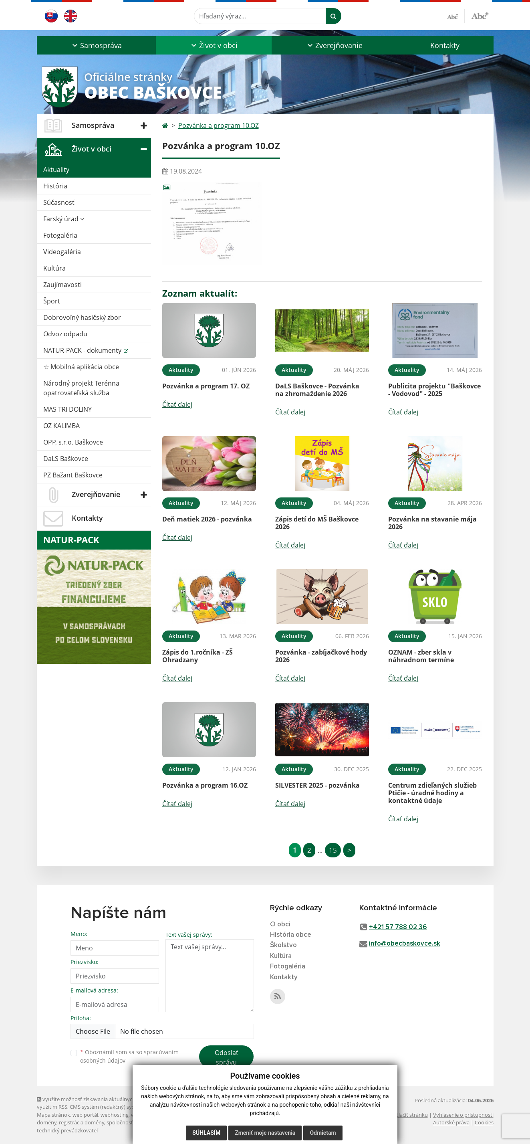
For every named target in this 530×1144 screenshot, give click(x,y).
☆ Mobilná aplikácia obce (81, 366)
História (55, 186)
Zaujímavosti (62, 284)
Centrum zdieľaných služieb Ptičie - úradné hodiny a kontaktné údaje (432, 793)
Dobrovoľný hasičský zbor (82, 317)
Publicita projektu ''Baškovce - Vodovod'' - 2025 (434, 390)
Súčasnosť (59, 202)
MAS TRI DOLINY (67, 409)
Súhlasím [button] (206, 1133)
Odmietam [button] (323, 1133)
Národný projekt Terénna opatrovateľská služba (81, 388)
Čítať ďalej (177, 404)
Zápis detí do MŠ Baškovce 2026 (317, 523)
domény (46, 1122)
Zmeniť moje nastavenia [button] (265, 1133)
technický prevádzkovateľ (67, 1130)
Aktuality (56, 169)
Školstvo (283, 945)
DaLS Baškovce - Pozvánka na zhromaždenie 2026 (317, 390)
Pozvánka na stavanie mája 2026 (432, 523)
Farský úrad (63, 218)
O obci (280, 924)
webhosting (115, 1114)
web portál (85, 1114)
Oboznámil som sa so (129, 1056)
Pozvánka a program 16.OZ (205, 785)
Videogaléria (62, 251)
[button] (96, 45)
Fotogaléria (60, 235)
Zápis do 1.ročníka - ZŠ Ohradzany (197, 656)
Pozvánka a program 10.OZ (218, 125)
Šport (51, 301)
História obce (290, 935)
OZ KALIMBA (61, 425)
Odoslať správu (226, 1057)
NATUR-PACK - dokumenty (83, 350)
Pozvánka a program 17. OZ (206, 386)
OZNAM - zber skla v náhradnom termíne (421, 656)
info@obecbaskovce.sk (404, 943)
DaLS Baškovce (65, 458)
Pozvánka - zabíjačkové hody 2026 (321, 656)
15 (333, 850)
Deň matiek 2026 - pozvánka (207, 519)
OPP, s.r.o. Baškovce (73, 442)
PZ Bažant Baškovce (73, 475)
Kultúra (54, 268)
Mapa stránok (53, 1114)
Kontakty (444, 45)
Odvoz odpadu (65, 333)
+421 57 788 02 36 (398, 927)
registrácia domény (81, 1122)
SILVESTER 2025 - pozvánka (317, 785)
